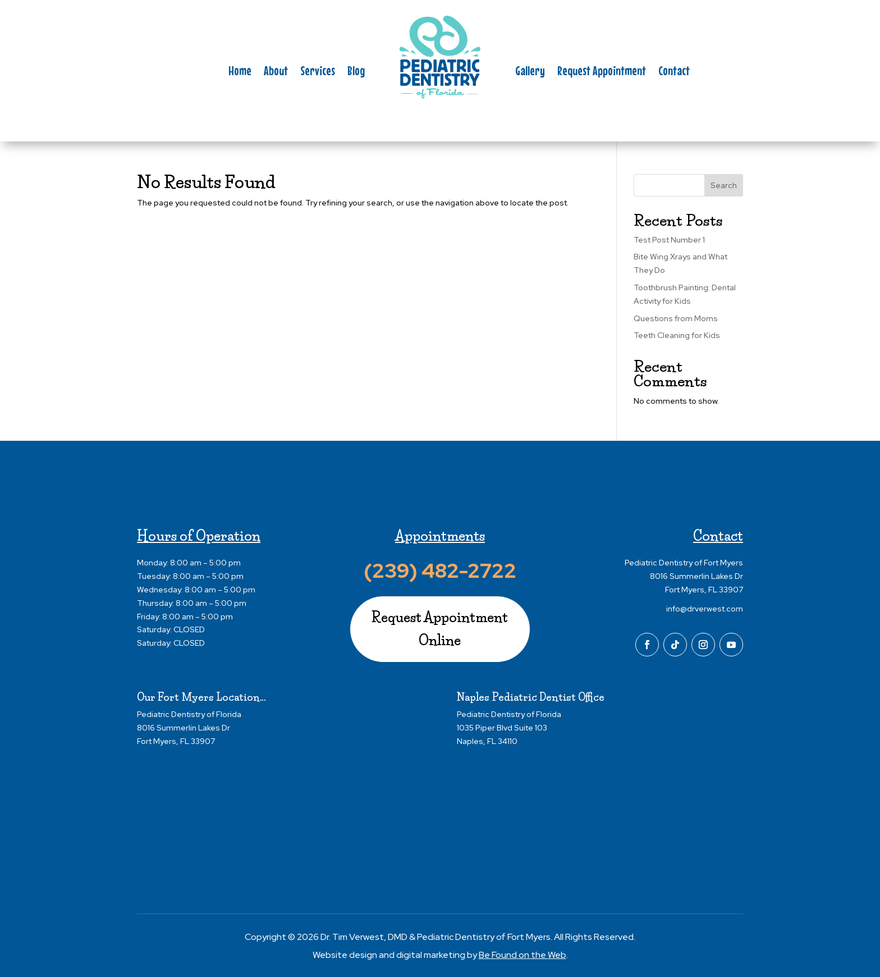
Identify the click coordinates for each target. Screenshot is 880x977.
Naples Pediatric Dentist (516, 697)
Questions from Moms (676, 318)
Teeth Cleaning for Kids (677, 335)
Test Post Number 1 (669, 240)
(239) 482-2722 (440, 570)
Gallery (530, 72)
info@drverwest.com (704, 609)
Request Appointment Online (440, 629)
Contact (674, 72)
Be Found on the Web (522, 955)
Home (239, 72)
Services (317, 72)
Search (724, 185)
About (276, 72)
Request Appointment (601, 72)
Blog (356, 72)
